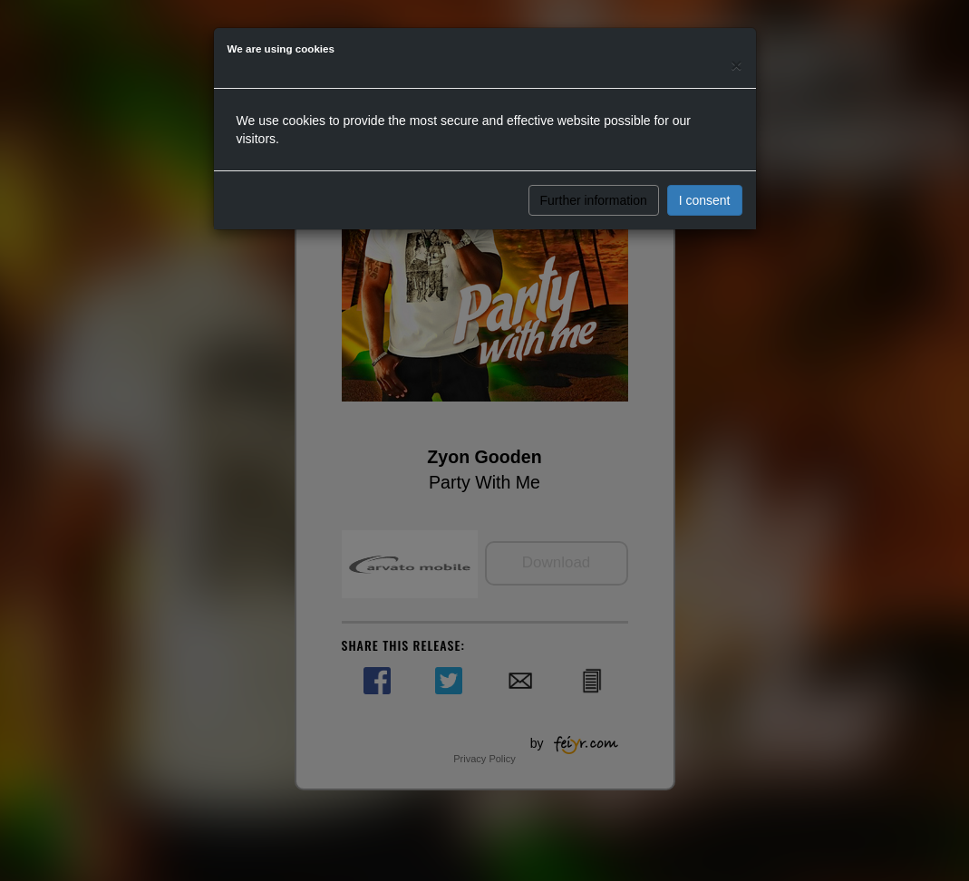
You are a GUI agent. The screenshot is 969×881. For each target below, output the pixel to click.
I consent (705, 200)
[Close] (736, 64)
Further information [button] (593, 200)
